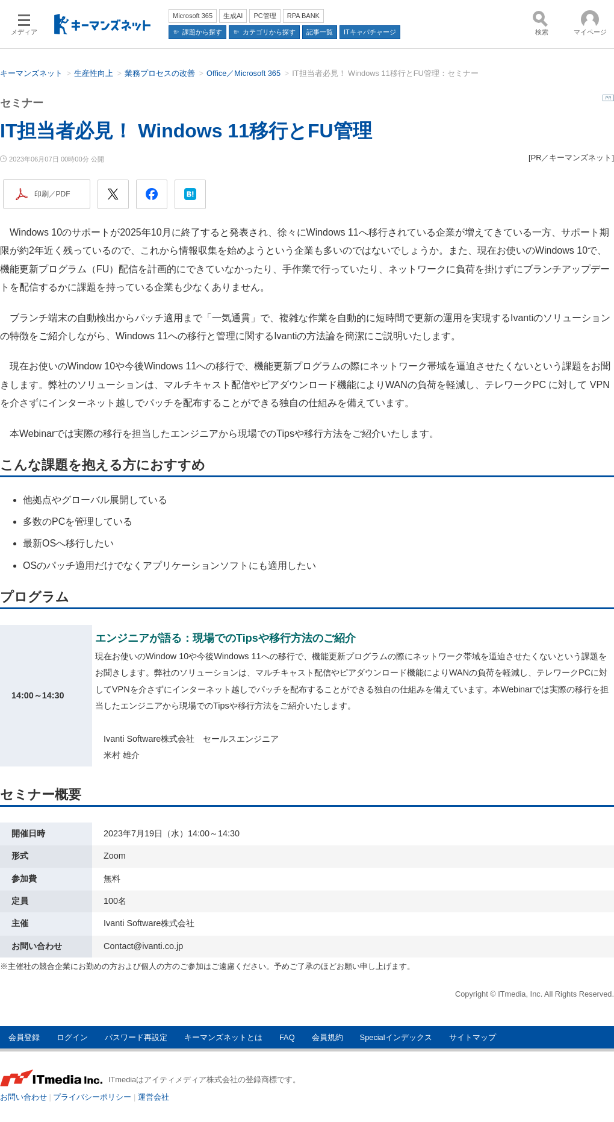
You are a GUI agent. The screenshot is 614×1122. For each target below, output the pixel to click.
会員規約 (327, 1037)
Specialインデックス (396, 1037)
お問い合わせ (23, 1097)
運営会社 (153, 1097)
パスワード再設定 (136, 1037)
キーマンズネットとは (223, 1037)
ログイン (72, 1037)
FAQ (287, 1037)
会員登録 (24, 1037)
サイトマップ (472, 1037)
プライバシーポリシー (92, 1097)
